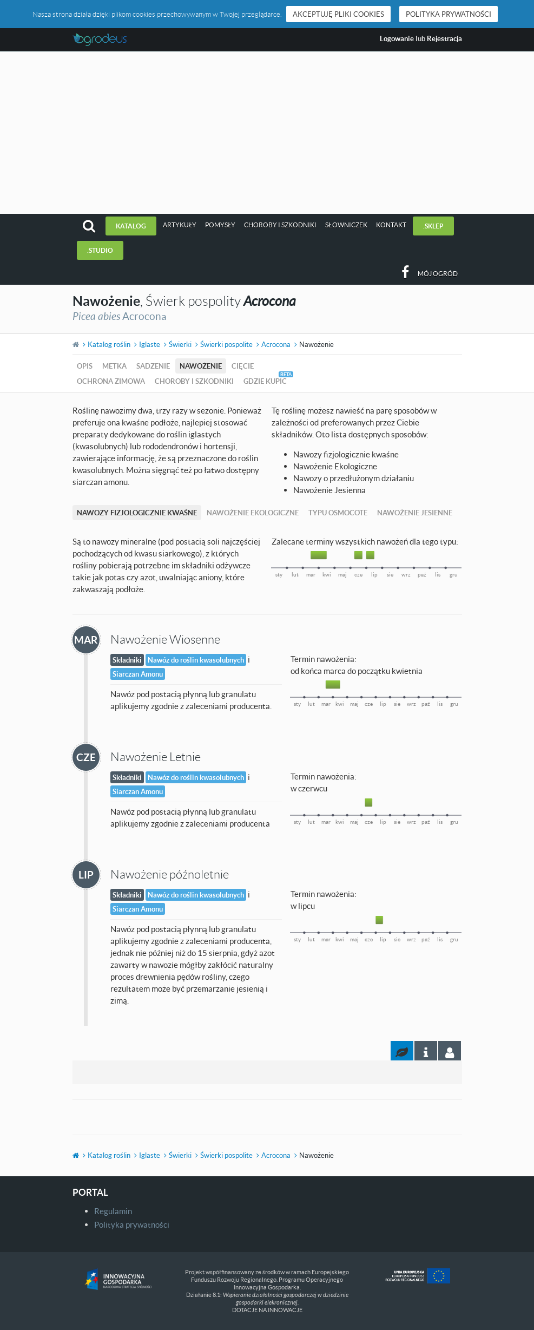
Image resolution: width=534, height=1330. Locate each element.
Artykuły (179, 225)
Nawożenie (201, 366)
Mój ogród (438, 274)
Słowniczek (346, 225)
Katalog (131, 226)
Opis (85, 366)
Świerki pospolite (226, 344)
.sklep (433, 226)
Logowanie (397, 38)
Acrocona (276, 344)
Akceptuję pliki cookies (338, 14)
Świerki (180, 344)
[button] (89, 226)
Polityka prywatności (448, 14)
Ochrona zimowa (111, 381)
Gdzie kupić (265, 381)
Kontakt (391, 225)
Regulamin (113, 1211)
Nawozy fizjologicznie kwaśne (137, 512)
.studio (100, 250)
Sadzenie (153, 366)
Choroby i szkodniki (280, 225)
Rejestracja (444, 38)
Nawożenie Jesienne (414, 512)
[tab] (449, 1050)
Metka (114, 366)
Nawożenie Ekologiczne (253, 512)
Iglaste (149, 344)
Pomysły (220, 225)
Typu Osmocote (337, 512)
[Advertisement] (267, 132)
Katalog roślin (109, 344)
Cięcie (243, 366)
